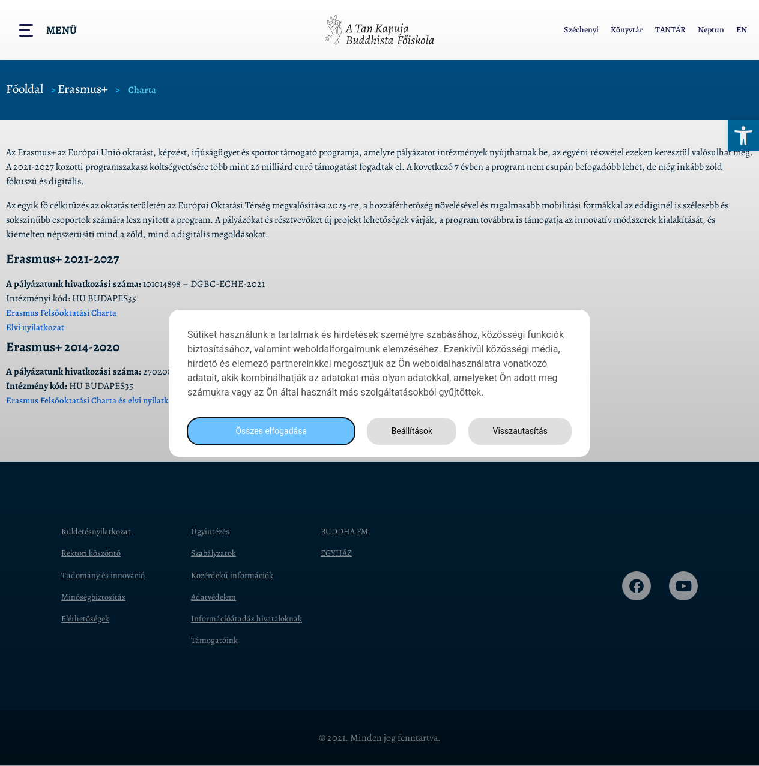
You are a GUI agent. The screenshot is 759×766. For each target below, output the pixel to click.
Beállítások (408, 430)
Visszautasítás (518, 430)
